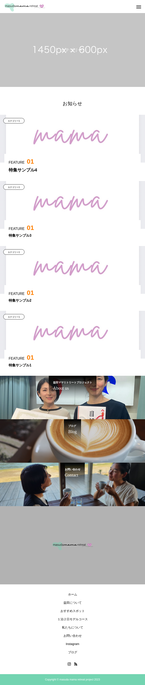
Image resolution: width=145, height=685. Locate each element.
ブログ (72, 652)
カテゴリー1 (14, 121)
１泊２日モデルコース (72, 619)
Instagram (72, 644)
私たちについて (72, 627)
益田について (73, 602)
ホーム (72, 594)
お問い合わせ (73, 635)
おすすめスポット (72, 611)
